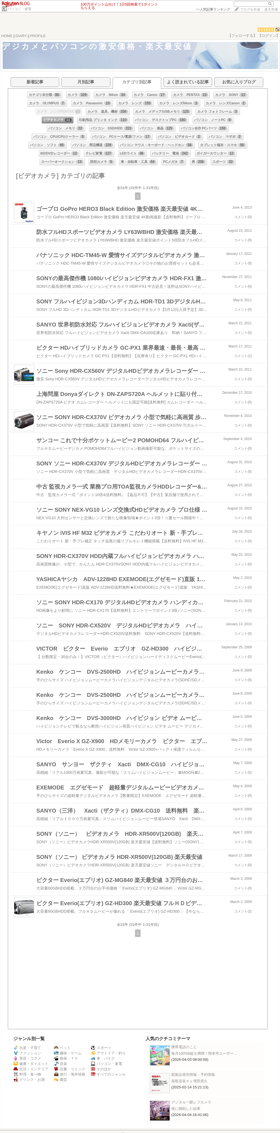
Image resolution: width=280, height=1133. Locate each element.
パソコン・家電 (19, 9)
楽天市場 (271, 9)
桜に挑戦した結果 (185, 1109)
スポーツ (101, 1048)
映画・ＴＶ (66, 1058)
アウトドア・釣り (108, 1053)
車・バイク (103, 1058)
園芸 (60, 1080)
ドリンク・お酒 (29, 1080)
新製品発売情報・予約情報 (193, 1074)
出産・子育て (27, 1048)
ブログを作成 (250, 9)
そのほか (101, 1069)
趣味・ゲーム (68, 1053)
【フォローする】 (242, 35)
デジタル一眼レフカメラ (191, 1102)
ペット (62, 1048)
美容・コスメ (27, 1058)
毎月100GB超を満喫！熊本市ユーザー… (204, 1053)
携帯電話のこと (184, 1047)
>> (213, 9)
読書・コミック (69, 1069)
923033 (266, 30)
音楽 (60, 1064)
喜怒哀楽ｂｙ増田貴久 (189, 1081)
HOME (7, 36)
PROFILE (38, 36)
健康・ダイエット (30, 1064)
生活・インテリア (30, 1069)
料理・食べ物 (27, 1074)
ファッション (27, 1053)
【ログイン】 (269, 35)
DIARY (21, 36)
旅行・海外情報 (69, 1074)
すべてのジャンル (108, 1074)
